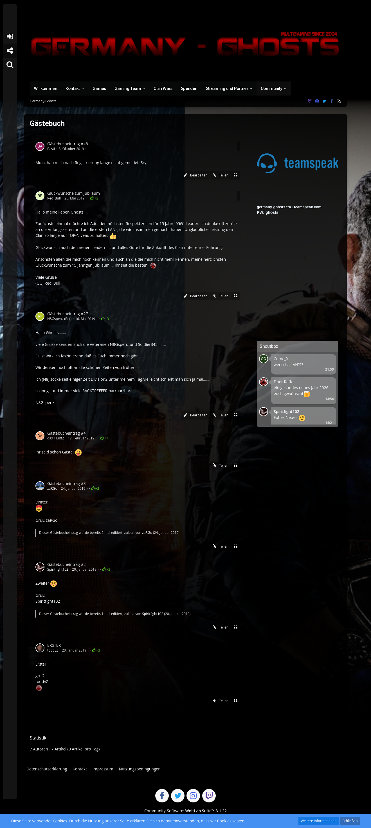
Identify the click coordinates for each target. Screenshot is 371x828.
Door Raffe (283, 381)
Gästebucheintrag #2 (66, 564)
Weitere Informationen (318, 820)
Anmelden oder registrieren (10, 37)
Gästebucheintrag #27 (67, 313)
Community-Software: (185, 810)
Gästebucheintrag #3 (66, 483)
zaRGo (52, 488)
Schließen (349, 820)
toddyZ (52, 650)
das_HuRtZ (55, 438)
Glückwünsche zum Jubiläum (73, 193)
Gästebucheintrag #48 (67, 143)
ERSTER (54, 645)
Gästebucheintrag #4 (66, 433)
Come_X (281, 358)
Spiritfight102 (57, 569)
